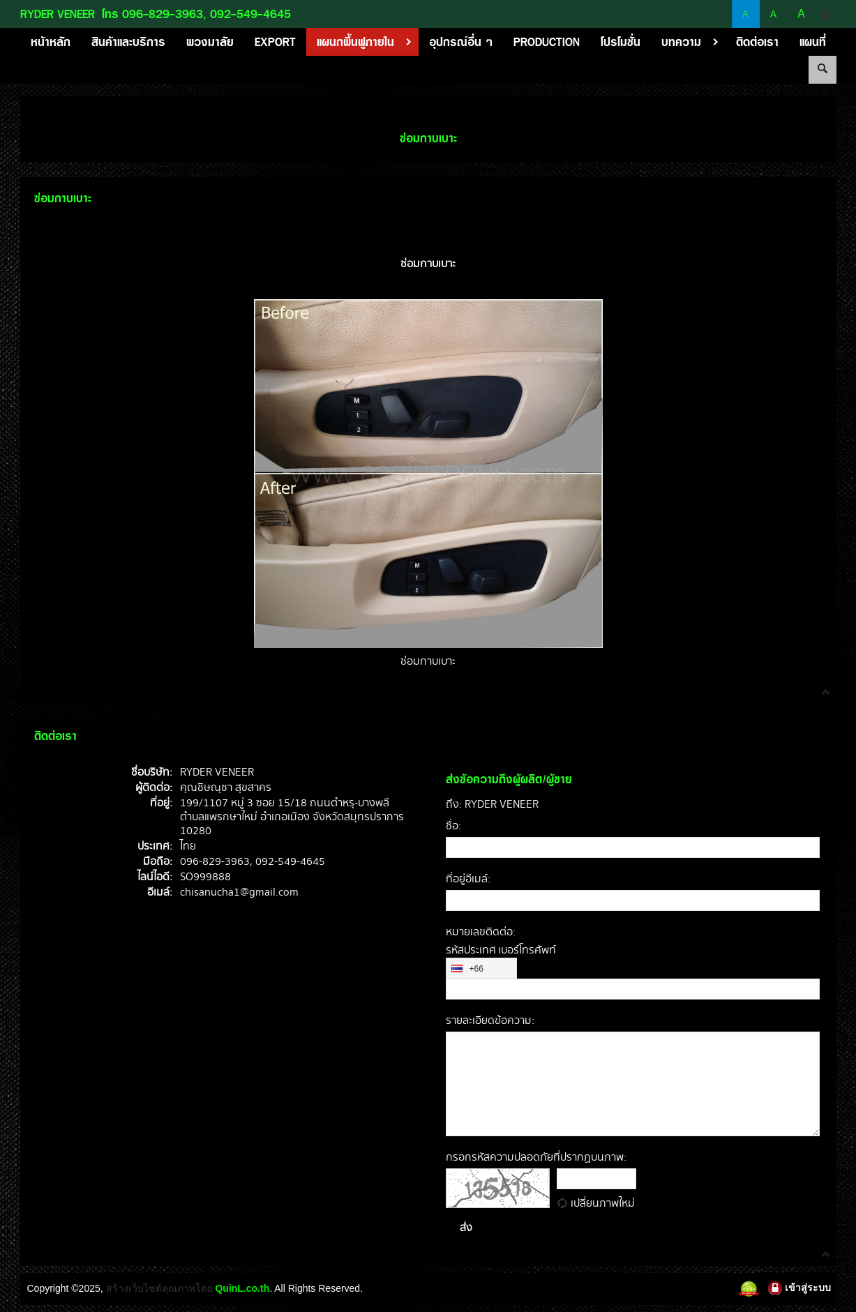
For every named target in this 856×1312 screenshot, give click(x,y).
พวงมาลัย (210, 42)
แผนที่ (812, 42)
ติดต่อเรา (757, 42)
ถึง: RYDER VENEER (492, 805)
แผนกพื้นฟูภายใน (368, 42)
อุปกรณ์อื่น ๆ (461, 42)
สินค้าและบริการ (128, 42)
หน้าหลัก (50, 42)
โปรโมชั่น (620, 42)
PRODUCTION (546, 42)
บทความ (693, 42)
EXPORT (275, 42)
